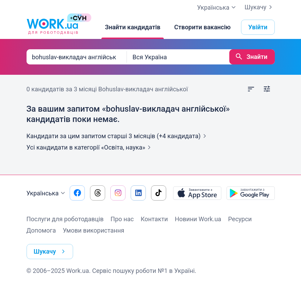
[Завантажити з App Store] (197, 193)
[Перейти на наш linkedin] (138, 193)
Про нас (122, 219)
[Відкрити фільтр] (267, 89)
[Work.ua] (52, 27)
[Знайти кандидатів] (132, 27)
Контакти (154, 219)
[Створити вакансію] (202, 27)
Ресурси (240, 219)
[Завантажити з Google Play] (251, 193)
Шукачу (259, 7)
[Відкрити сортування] (251, 89)
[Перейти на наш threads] (97, 193)
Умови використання (93, 230)
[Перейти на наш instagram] (118, 193)
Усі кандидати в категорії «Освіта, (90, 147)
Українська (47, 193)
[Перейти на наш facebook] (77, 193)
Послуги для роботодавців (65, 219)
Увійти (258, 27)
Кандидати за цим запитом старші (118, 136)
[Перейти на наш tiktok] (158, 193)
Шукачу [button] (51, 251)
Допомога (41, 230)
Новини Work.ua (198, 219)
